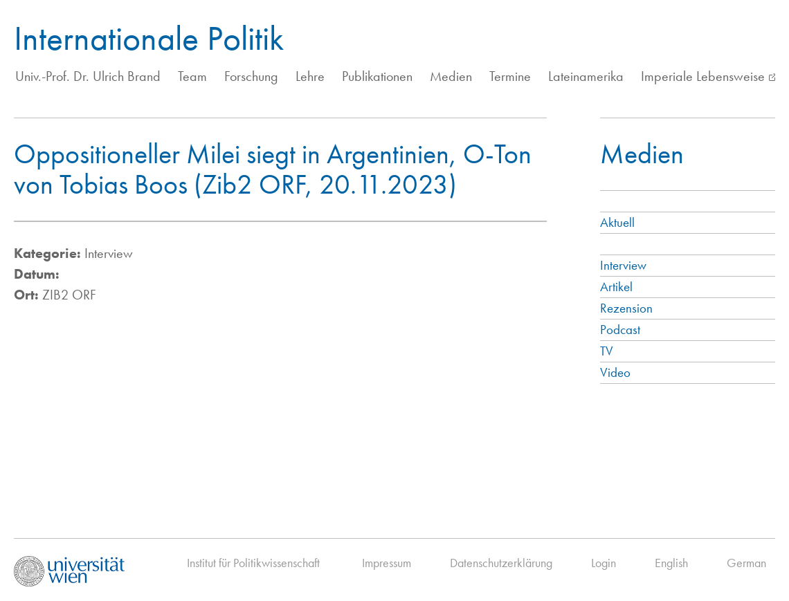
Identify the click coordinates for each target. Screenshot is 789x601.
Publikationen (377, 76)
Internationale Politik (149, 38)
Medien (451, 76)
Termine (510, 76)
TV (606, 351)
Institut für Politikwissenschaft (253, 563)
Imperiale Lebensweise (703, 76)
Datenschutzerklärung (501, 563)
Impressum (386, 563)
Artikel (616, 286)
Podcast (620, 329)
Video (615, 372)
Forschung (251, 76)
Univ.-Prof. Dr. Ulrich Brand (88, 76)
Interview (623, 265)
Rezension (626, 308)
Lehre (310, 76)
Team (192, 76)
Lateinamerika (586, 76)
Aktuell (617, 222)
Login (603, 563)
